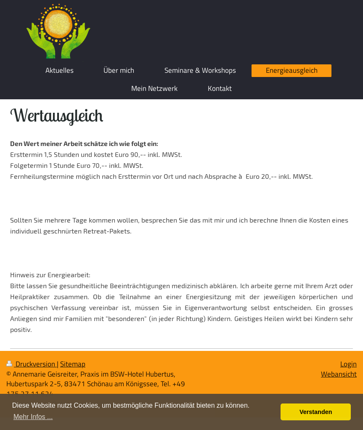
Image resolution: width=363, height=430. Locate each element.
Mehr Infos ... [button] (33, 416)
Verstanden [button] (315, 412)
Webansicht (339, 374)
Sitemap (72, 363)
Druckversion (31, 363)
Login (348, 363)
